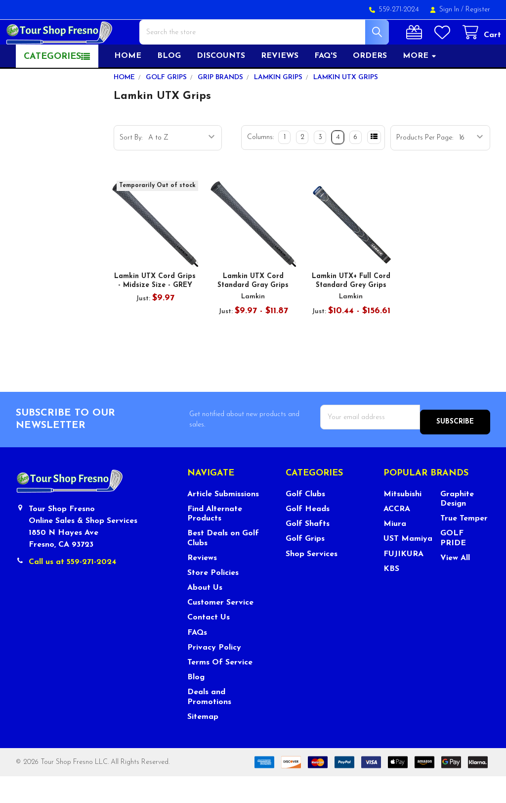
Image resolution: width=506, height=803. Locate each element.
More (420, 88)
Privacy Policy (214, 674)
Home (127, 88)
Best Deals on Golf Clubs (223, 564)
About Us (204, 614)
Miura (394, 551)
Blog (169, 88)
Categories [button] (52, 88)
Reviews (279, 88)
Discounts (221, 88)
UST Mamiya (407, 565)
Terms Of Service (220, 689)
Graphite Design (457, 525)
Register (477, 9)
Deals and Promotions (209, 723)
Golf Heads (308, 536)
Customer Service (220, 629)
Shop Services (311, 580)
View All (455, 585)
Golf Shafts (308, 551)
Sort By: (131, 169)
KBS (391, 596)
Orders (370, 88)
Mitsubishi (402, 521)
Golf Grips (305, 565)
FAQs (197, 659)
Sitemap (202, 743)
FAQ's (325, 88)
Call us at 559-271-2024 (72, 589)
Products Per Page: (424, 169)
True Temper (464, 545)
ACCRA (396, 536)
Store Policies (213, 600)
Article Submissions (223, 521)
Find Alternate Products (214, 540)
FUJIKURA (403, 580)
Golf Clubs (305, 521)
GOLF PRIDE (453, 564)
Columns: (260, 169)
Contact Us (208, 644)
